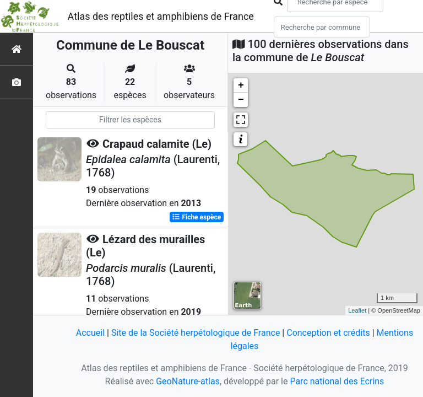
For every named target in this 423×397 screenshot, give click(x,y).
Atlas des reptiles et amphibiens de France (161, 16)
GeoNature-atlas (188, 381)
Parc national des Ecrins (337, 381)
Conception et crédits (328, 333)
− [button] (241, 99)
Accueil (90, 333)
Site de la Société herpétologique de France (195, 333)
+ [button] (241, 85)
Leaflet (357, 310)
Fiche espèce (196, 217)
